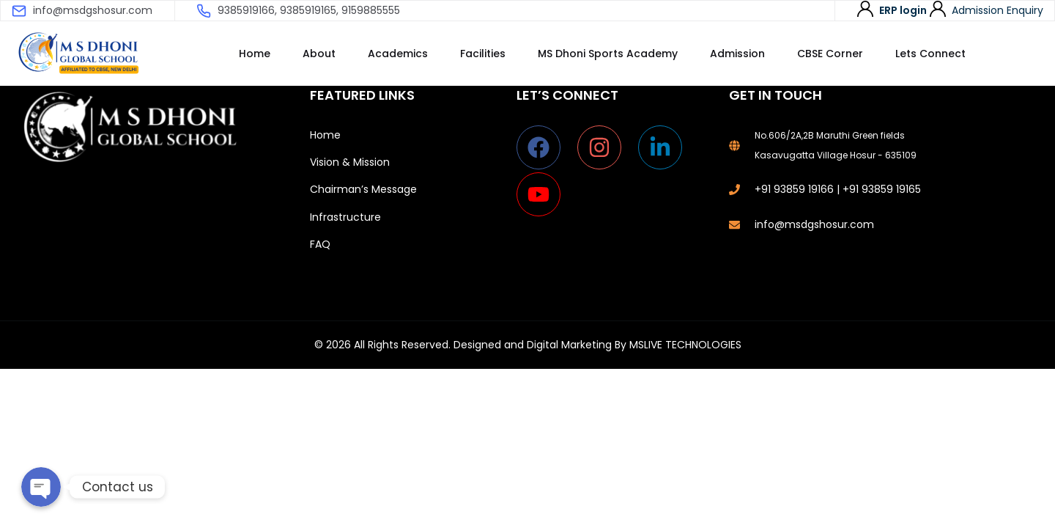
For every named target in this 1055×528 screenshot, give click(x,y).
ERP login (903, 10)
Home (254, 53)
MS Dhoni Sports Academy (608, 53)
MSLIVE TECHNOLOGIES (685, 344)
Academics (398, 53)
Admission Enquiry (997, 10)
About (319, 53)
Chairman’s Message (363, 189)
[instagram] (606, 147)
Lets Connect (930, 53)
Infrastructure (345, 217)
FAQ (320, 244)
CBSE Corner (830, 53)
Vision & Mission (350, 162)
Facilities (483, 53)
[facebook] (545, 147)
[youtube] (542, 194)
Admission (737, 53)
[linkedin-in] (667, 147)
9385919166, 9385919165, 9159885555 (309, 10)
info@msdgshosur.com (92, 10)
